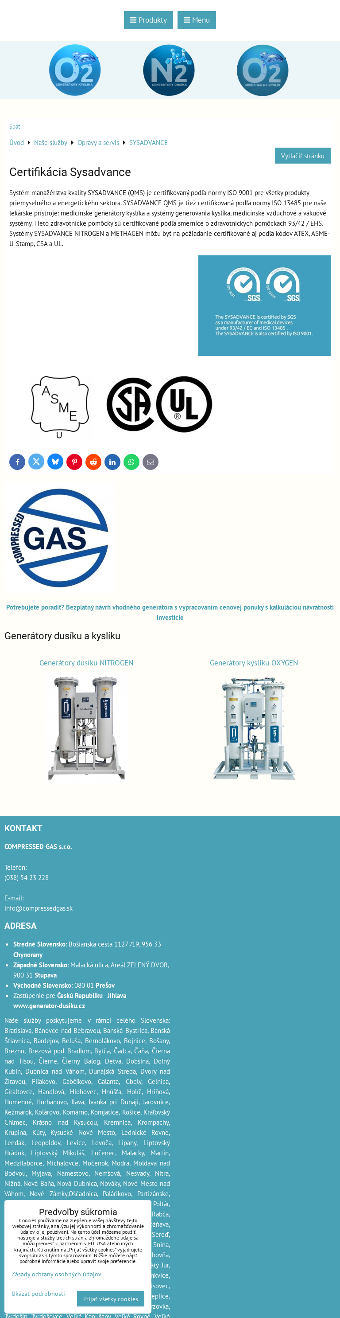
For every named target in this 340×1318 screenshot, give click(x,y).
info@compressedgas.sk (38, 907)
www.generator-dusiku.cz (49, 1005)
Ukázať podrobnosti (38, 1293)
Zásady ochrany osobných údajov (56, 1274)
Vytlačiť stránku (303, 155)
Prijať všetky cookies (110, 1299)
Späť (14, 126)
